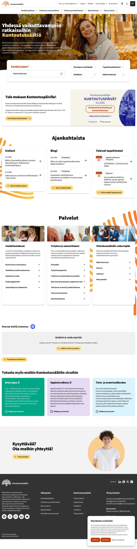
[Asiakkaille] (37, 11)
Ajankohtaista (46, 510)
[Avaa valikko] (132, 3)
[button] (29, 10)
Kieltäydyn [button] (105, 540)
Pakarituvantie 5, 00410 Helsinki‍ (118, 511)
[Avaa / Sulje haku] (127, 3)
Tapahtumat (78, 502)
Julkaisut (77, 510)
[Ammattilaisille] (61, 11)
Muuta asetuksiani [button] (118, 540)
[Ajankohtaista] (85, 11)
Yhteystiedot (78, 513)
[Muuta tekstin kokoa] (121, 3)
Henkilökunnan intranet (50, 513)
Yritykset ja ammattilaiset (50, 502)
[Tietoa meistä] (116, 11)
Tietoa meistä (79, 498)
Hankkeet (77, 506)
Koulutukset (45, 506)
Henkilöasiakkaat (47, 498)
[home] (12, 3)
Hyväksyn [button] (95, 540)
